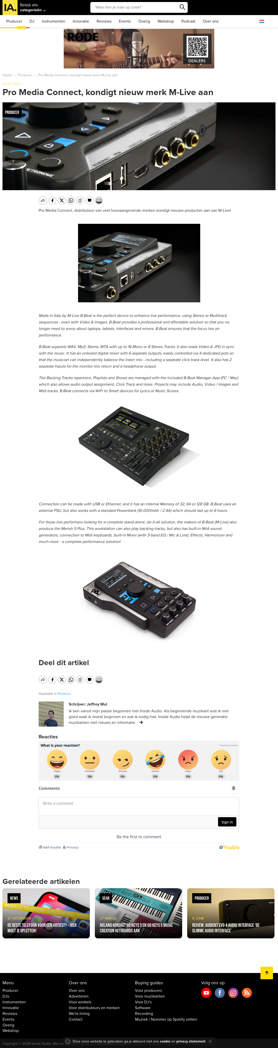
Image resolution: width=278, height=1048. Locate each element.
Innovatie (81, 21)
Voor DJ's (143, 1002)
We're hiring (79, 1013)
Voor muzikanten (150, 996)
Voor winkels (80, 1002)
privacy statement (190, 1041)
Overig (144, 21)
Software (143, 1007)
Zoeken (183, 7)
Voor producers (148, 990)
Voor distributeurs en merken (94, 1007)
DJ (32, 21)
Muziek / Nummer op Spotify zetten (166, 1019)
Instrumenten (53, 21)
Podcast (188, 21)
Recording (144, 1013)
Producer (14, 21)
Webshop (166, 21)
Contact (76, 1019)
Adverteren (79, 996)
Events (125, 21)
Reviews (104, 21)
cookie (165, 1041)
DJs (6, 996)
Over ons (211, 21)
